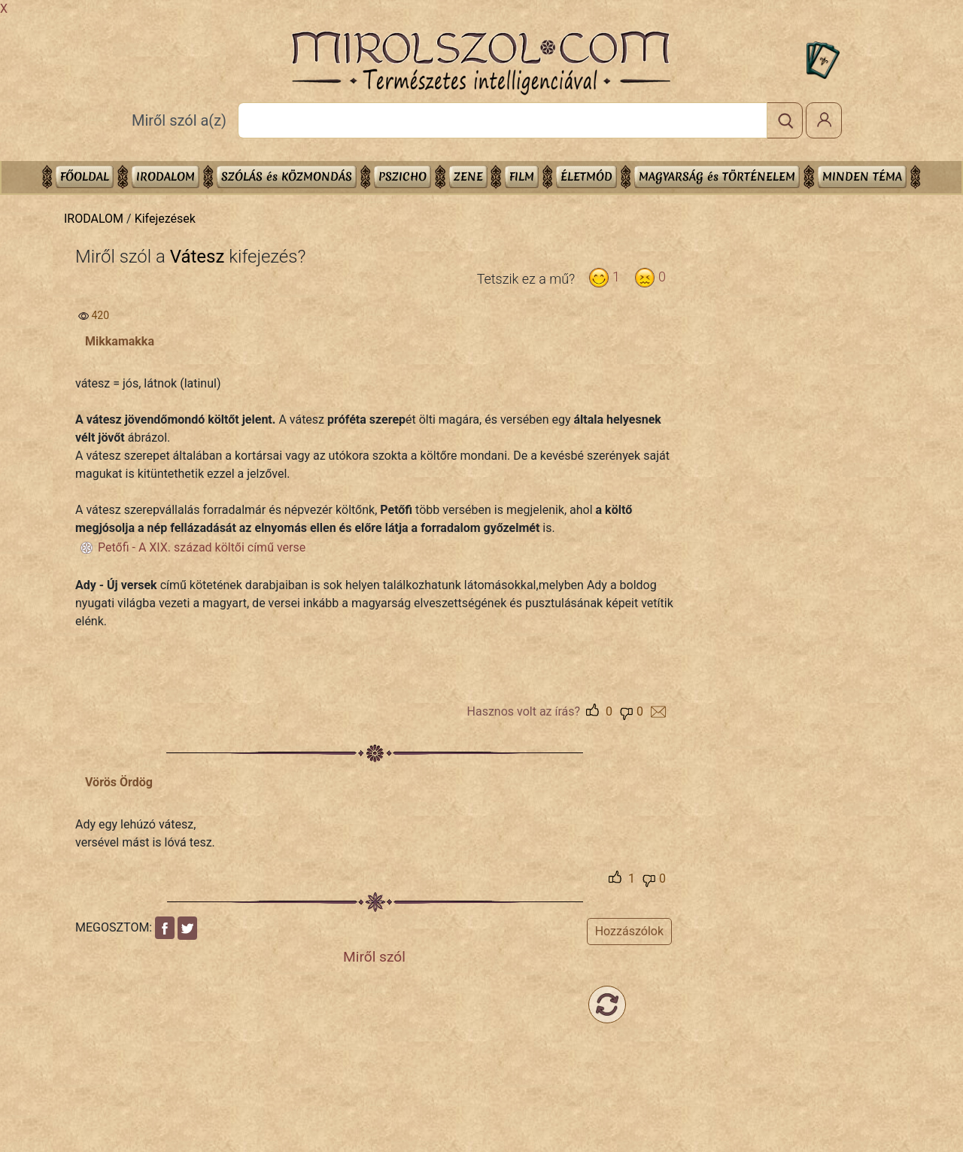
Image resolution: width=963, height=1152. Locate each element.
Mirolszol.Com (480, 63)
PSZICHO (402, 176)
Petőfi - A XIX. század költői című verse (201, 547)
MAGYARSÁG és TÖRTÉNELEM (717, 176)
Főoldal (84, 176)
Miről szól (374, 956)
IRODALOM (165, 176)
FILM (521, 176)
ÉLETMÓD (586, 176)
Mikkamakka (119, 341)
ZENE (468, 176)
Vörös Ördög (119, 782)
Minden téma (862, 176)
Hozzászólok (629, 931)
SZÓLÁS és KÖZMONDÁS (286, 176)
